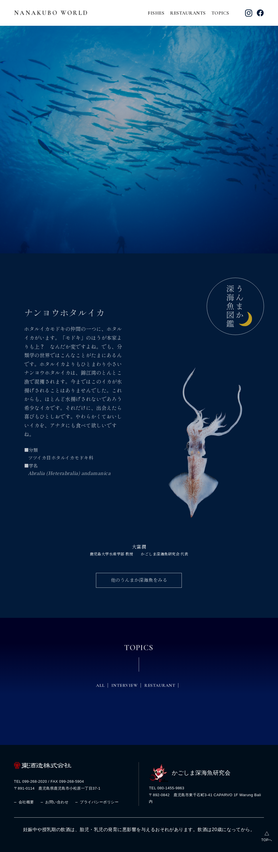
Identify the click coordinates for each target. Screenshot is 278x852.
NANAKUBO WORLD (51, 13)
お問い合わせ (56, 800)
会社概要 (26, 800)
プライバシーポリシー (99, 800)
